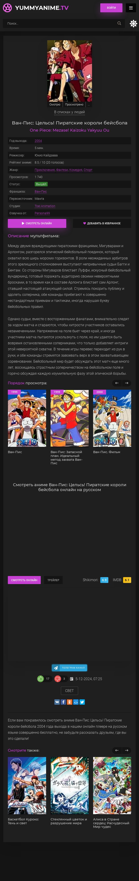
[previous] (117, 750)
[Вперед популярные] (126, 383)
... (89, 104)
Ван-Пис (41, 191)
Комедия (75, 170)
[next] (126, 750)
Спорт (88, 170)
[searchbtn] (119, 23)
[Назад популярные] (117, 383)
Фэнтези (62, 170)
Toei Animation (45, 206)
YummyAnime (41, 7)
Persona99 (42, 213)
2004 (38, 141)
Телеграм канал (73, 668)
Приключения (45, 170)
